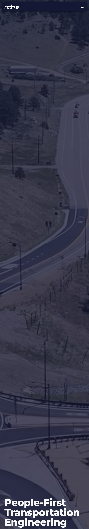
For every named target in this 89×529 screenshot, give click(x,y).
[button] (82, 6)
